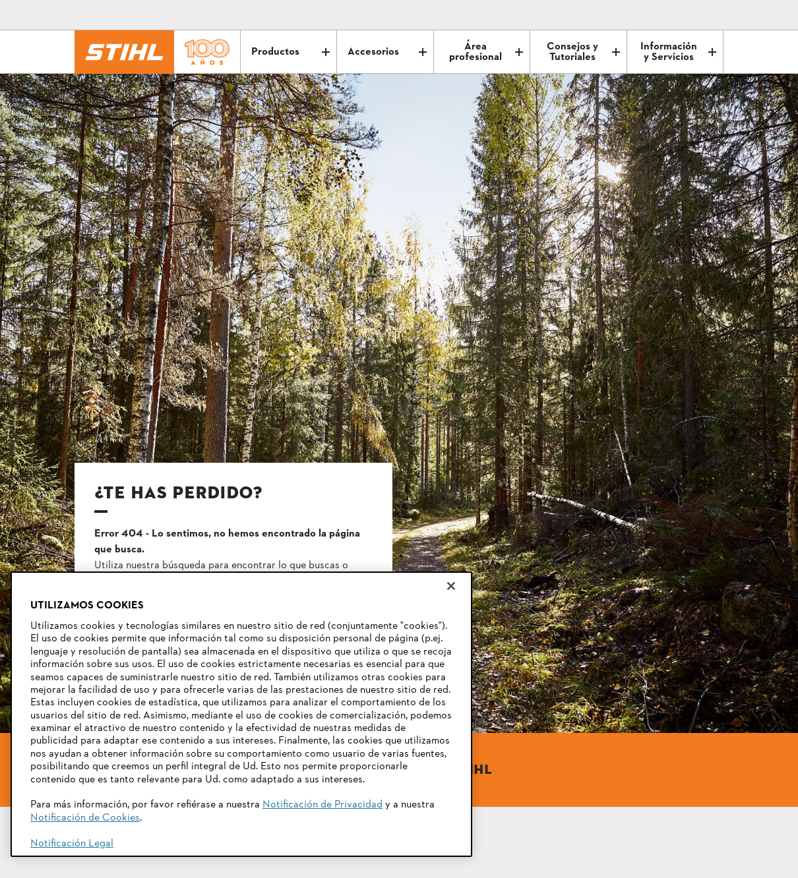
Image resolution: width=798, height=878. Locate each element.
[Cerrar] (451, 585)
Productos (290, 52)
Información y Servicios (678, 52)
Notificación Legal (71, 843)
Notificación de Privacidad (322, 805)
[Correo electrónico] (657, 15)
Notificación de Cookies (85, 818)
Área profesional (486, 52)
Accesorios (387, 52)
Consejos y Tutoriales (583, 52)
